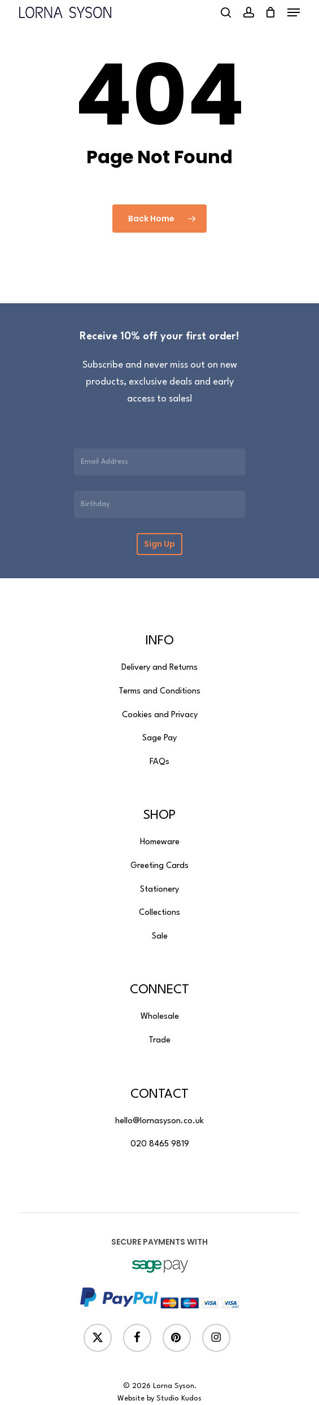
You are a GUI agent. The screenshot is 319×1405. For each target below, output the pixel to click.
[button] (293, 12)
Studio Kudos (179, 1398)
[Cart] (271, 12)
